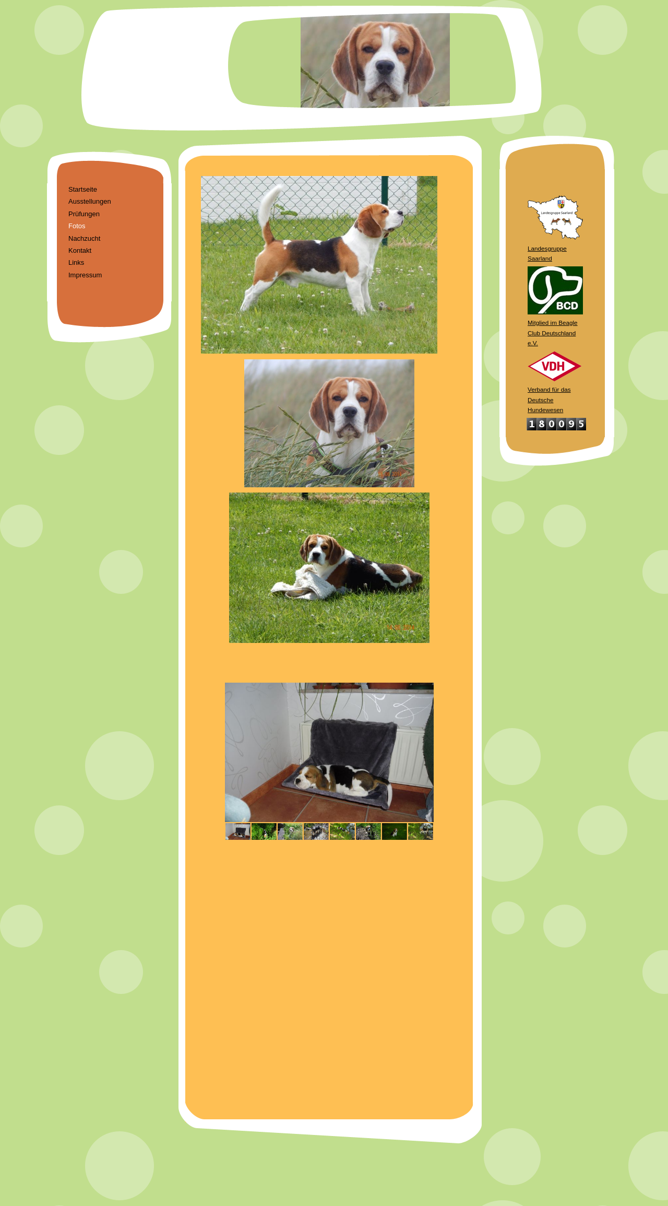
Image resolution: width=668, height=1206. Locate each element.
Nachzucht (84, 238)
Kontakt (79, 250)
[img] (334, 68)
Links (76, 262)
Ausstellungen (89, 201)
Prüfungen (84, 214)
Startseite (82, 189)
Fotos (77, 226)
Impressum (85, 275)
